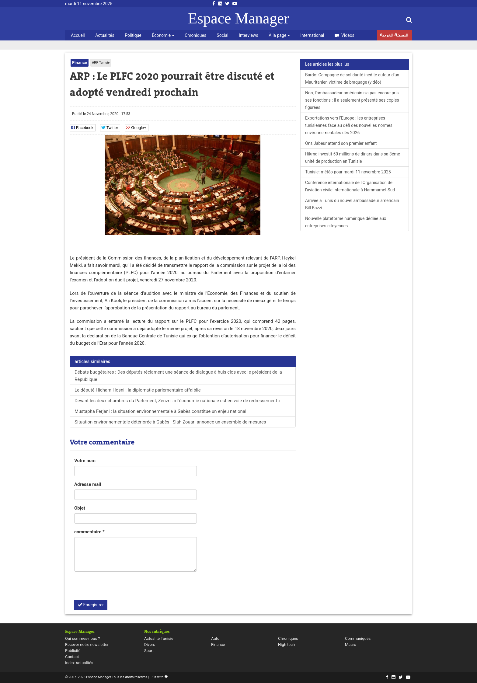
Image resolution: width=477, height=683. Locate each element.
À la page (279, 35)
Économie (163, 35)
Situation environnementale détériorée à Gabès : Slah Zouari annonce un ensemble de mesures (170, 422)
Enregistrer (91, 604)
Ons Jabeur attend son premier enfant (341, 143)
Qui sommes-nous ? (82, 638)
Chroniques (195, 35)
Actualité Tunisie (158, 638)
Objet (79, 508)
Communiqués (358, 638)
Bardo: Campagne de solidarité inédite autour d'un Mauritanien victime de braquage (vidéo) (352, 78)
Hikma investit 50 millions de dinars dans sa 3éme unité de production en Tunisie (352, 158)
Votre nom (85, 460)
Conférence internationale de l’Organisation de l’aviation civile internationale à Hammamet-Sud (350, 186)
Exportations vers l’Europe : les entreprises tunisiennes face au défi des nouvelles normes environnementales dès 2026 (348, 125)
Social (222, 35)
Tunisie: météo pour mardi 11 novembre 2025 (348, 171)
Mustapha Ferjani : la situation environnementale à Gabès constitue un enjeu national (160, 411)
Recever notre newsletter (87, 644)
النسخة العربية (394, 36)
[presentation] (120, 588)
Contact (72, 656)
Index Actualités (79, 662)
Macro (350, 644)
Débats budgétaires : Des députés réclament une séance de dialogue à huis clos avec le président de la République (178, 375)
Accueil (78, 35)
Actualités (104, 35)
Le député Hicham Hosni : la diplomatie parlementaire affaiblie (138, 390)
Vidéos (344, 35)
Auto (215, 638)
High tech (286, 644)
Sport (149, 650)
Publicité (72, 650)
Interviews (248, 35)
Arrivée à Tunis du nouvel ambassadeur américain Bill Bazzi (352, 204)
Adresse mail (87, 484)
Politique (133, 35)
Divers (149, 644)
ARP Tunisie (101, 62)
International (312, 35)
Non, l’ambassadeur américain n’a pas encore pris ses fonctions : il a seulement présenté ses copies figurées (352, 100)
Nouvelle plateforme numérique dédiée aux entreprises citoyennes (345, 222)
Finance (79, 62)
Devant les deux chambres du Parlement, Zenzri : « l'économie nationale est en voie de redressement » (177, 400)
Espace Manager (238, 18)
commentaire (89, 532)
